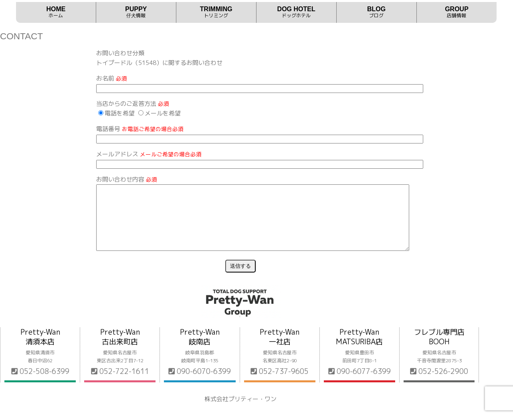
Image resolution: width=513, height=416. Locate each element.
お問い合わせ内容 (126, 179)
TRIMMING (216, 12)
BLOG (376, 12)
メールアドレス (149, 154)
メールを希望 (159, 113)
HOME (56, 12)
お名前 (111, 78)
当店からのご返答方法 (132, 103)
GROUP (457, 12)
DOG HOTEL (296, 12)
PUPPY (136, 12)
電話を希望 (116, 113)
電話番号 (140, 129)
